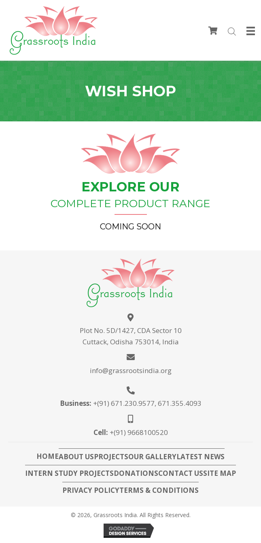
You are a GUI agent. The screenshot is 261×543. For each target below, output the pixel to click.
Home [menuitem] (47, 456)
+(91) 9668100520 (139, 432)
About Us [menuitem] (76, 457)
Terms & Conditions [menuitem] (159, 490)
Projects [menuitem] (111, 457)
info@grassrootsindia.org (131, 370)
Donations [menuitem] (136, 473)
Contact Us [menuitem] (180, 473)
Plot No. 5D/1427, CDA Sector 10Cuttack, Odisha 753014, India (131, 336)
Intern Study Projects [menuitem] (69, 473)
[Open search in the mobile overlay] (230, 32)
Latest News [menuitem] (200, 457)
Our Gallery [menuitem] (152, 457)
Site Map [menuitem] (219, 473)
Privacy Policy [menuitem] (90, 490)
